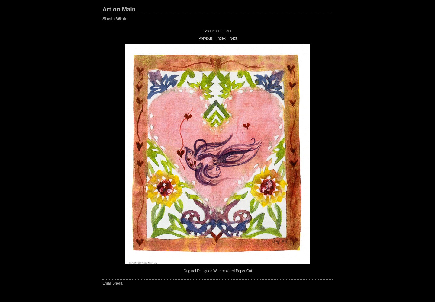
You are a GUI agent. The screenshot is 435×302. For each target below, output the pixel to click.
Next (233, 38)
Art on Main (119, 9)
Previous (205, 38)
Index (221, 38)
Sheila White (114, 18)
